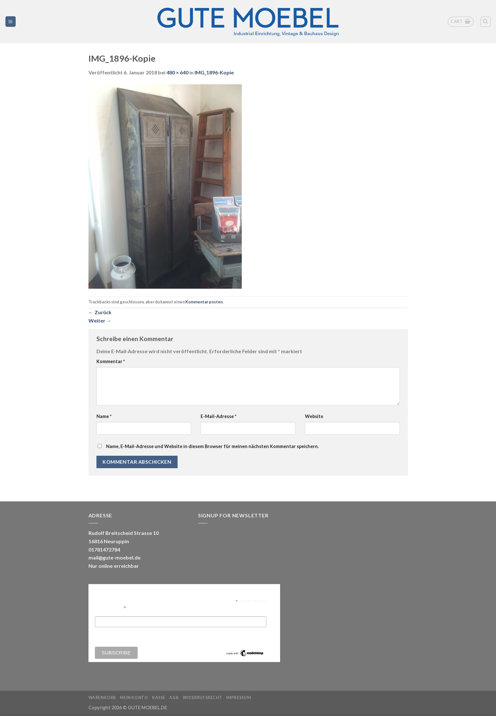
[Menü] (10, 21)
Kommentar (110, 361)
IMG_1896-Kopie (214, 72)
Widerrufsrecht (202, 697)
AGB (174, 697)
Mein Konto (134, 697)
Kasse (158, 697)
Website (314, 416)
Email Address (110, 607)
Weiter (99, 320)
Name (103, 416)
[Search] (485, 22)
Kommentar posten (204, 301)
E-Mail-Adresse (218, 416)
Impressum (238, 697)
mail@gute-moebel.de (114, 557)
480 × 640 (177, 72)
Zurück (99, 312)
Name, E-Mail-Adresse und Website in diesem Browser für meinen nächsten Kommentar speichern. (212, 446)
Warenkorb (102, 697)
